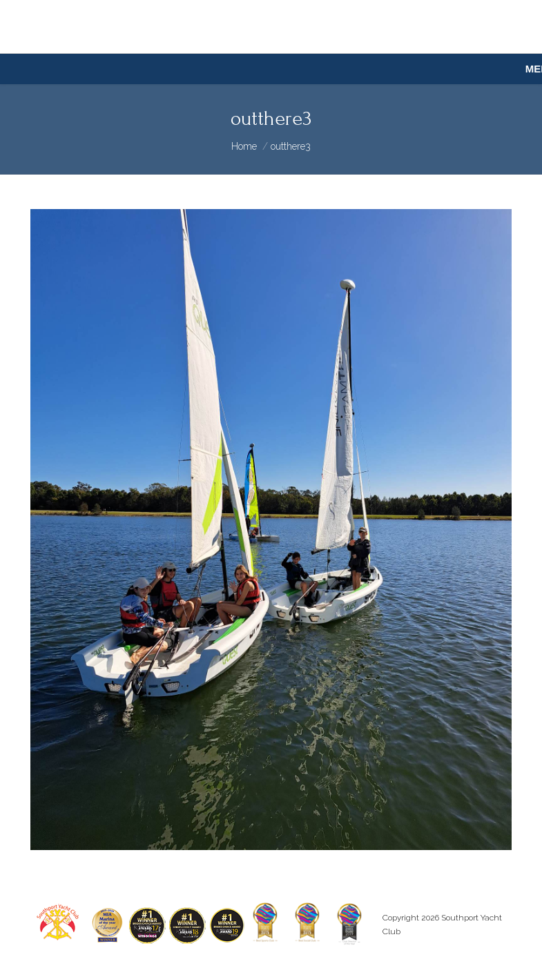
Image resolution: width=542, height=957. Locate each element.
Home (244, 146)
